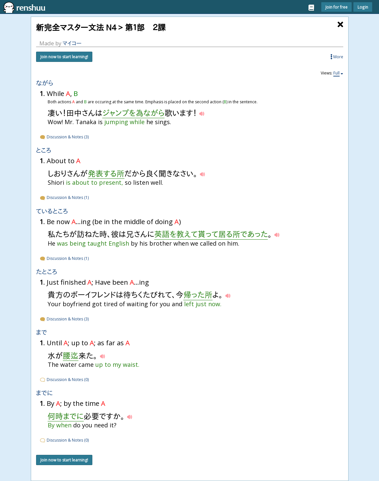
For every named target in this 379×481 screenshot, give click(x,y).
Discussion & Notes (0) (64, 379)
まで (41, 332)
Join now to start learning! (64, 57)
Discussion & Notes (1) (64, 197)
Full (336, 73)
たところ (46, 272)
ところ (43, 150)
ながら (45, 83)
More (336, 56)
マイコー (72, 43)
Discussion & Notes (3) (64, 137)
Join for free (336, 7)
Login (362, 7)
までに (44, 393)
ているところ (52, 211)
